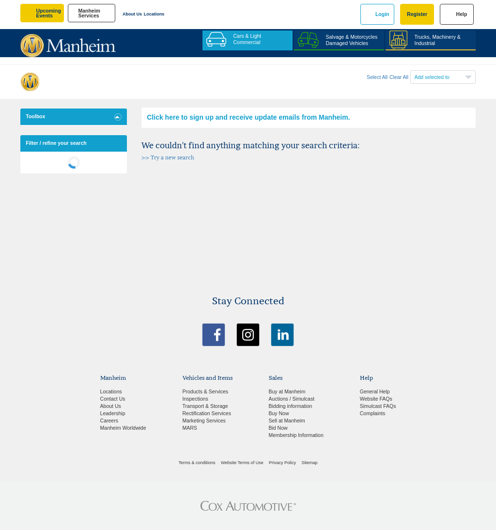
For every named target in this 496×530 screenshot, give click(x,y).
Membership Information (296, 435)
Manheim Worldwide (123, 428)
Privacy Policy (282, 462)
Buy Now (279, 413)
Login (382, 14)
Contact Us (112, 399)
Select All (377, 77)
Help (461, 14)
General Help (375, 391)
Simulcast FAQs (378, 406)
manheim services (89, 13)
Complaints (373, 413)
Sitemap (309, 462)
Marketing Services (204, 420)
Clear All (398, 77)
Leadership (112, 413)
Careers (109, 420)
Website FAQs (376, 399)
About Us (132, 14)
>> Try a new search (167, 158)
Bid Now (278, 428)
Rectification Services (207, 413)
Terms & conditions (197, 462)
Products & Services (206, 391)
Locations (154, 14)
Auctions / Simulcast (292, 399)
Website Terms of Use (242, 462)
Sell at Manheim (287, 420)
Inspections (195, 399)
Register (417, 14)
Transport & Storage (205, 406)
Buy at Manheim (287, 391)
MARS (190, 428)
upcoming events (48, 13)
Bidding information (290, 406)
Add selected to (432, 77)
